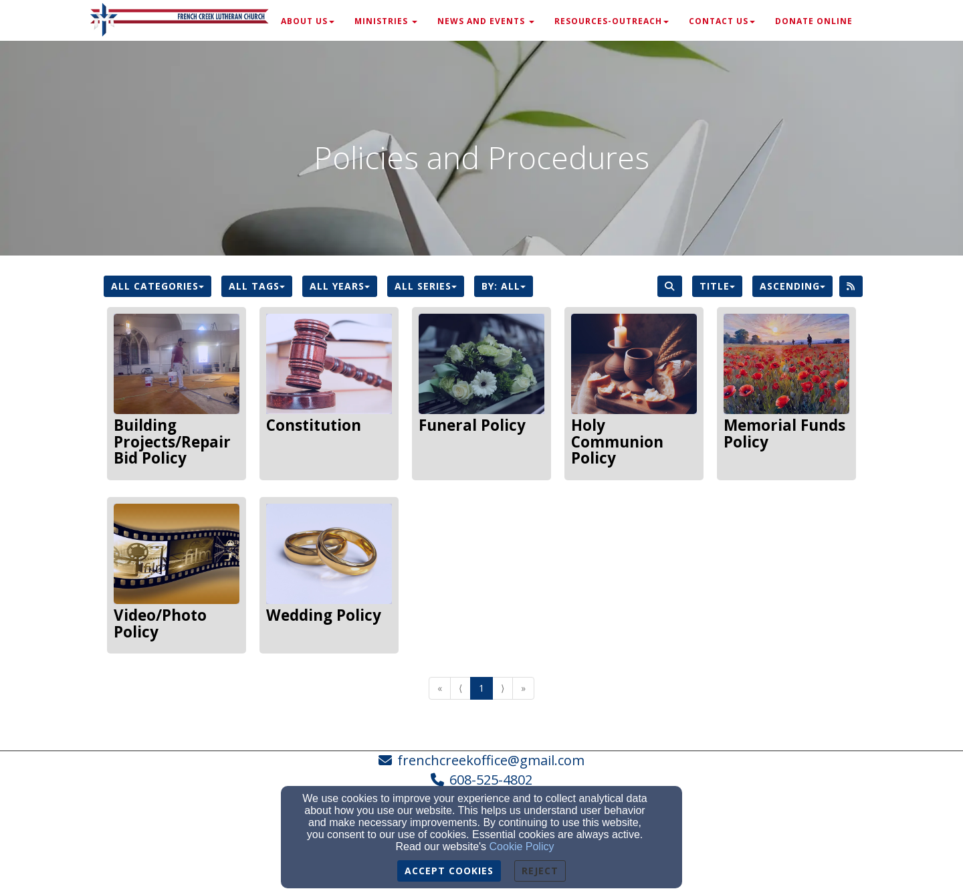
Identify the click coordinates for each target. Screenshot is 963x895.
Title (717, 286)
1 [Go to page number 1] (481, 688)
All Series (426, 286)
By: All (503, 286)
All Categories (157, 286)
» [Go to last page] (523, 688)
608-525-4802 (490, 780)
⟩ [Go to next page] (502, 688)
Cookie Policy (522, 846)
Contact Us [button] (722, 21)
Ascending (792, 286)
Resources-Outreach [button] (611, 21)
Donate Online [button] (814, 21)
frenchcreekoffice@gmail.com (490, 760)
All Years (340, 286)
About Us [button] (307, 21)
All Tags (257, 286)
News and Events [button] (485, 21)
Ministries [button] (385, 21)
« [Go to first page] (439, 688)
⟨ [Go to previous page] (460, 688)
